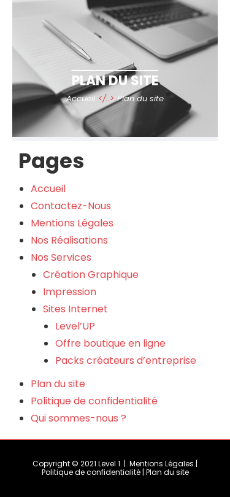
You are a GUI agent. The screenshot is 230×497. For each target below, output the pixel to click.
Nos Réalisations (69, 240)
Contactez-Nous (71, 206)
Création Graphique (91, 275)
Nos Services (61, 257)
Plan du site (58, 384)
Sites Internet (75, 309)
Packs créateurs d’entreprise (125, 360)
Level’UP (75, 326)
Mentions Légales (72, 223)
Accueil (48, 189)
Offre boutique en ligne (110, 343)
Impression (69, 292)
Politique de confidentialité (94, 401)
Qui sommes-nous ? (78, 418)
